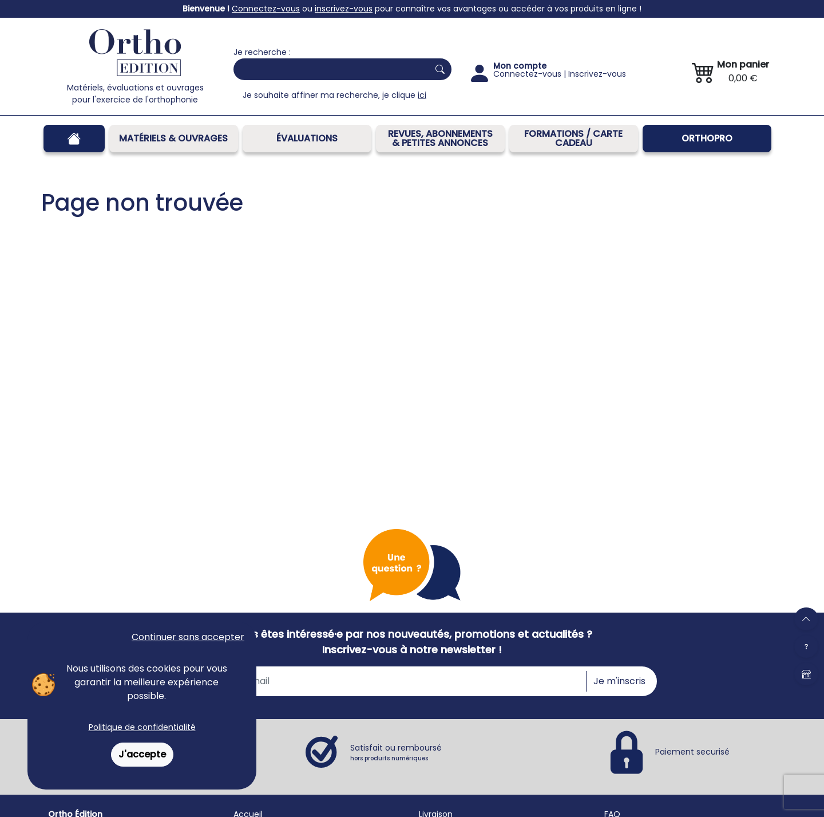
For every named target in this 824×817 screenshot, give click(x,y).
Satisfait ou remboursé (396, 752)
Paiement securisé (692, 751)
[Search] (328, 69)
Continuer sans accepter (188, 637)
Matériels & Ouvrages (173, 138)
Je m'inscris (619, 681)
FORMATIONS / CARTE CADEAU (573, 138)
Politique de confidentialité (142, 727)
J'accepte (142, 754)
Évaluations (307, 138)
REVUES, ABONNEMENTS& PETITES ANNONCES (440, 138)
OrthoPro (707, 138)
